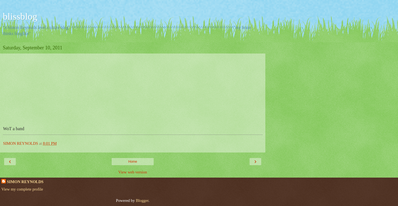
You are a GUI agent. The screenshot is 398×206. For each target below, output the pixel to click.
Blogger (142, 200)
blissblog (20, 16)
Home (132, 162)
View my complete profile (22, 189)
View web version (132, 172)
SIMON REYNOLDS (25, 182)
